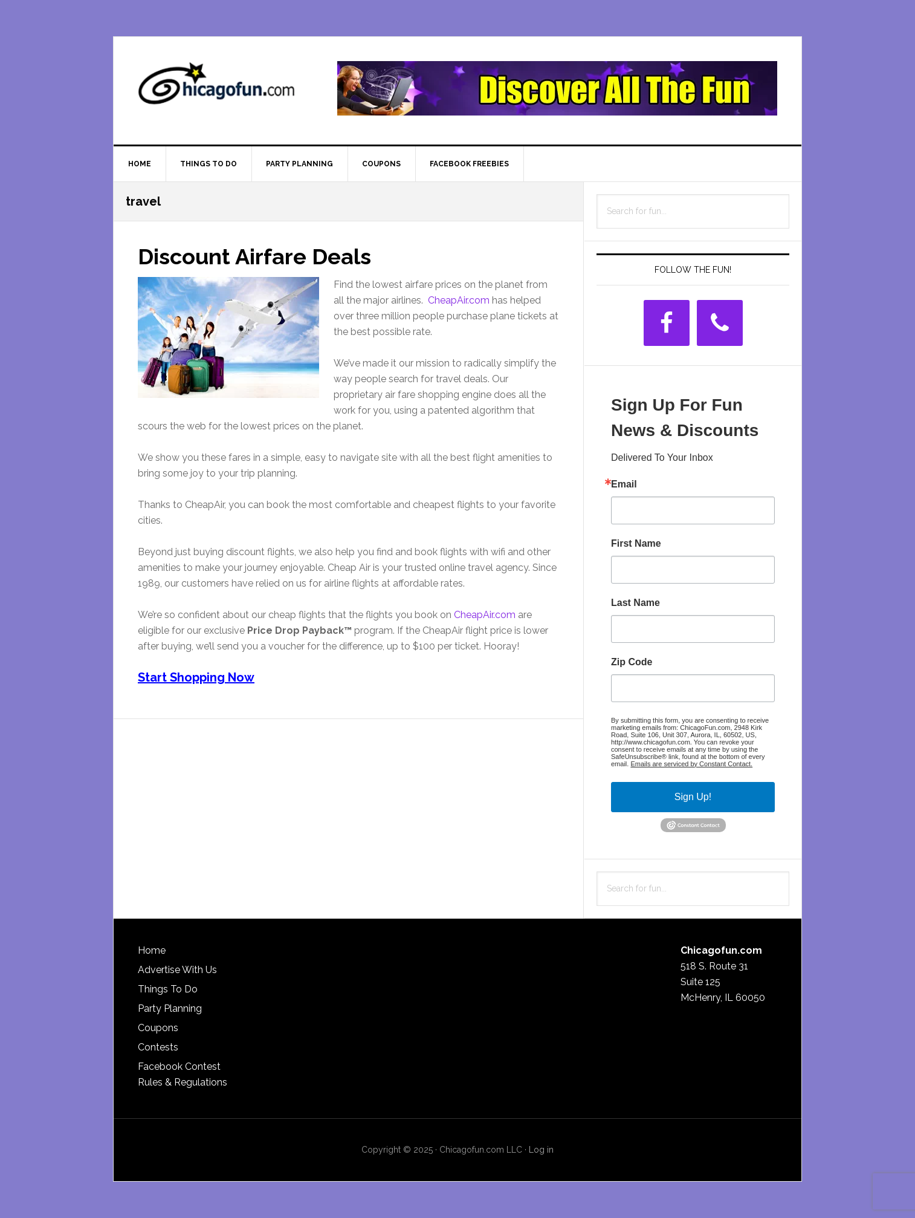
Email (624, 484)
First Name (636, 544)
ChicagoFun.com (216, 88)
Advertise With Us (177, 969)
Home (152, 950)
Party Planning (170, 1008)
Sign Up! (692, 797)
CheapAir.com (459, 300)
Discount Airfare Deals (254, 256)
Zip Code (631, 662)
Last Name (635, 603)
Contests (158, 1047)
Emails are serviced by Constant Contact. (691, 763)
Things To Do (168, 989)
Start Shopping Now (196, 677)
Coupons (158, 1028)
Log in (541, 1149)
